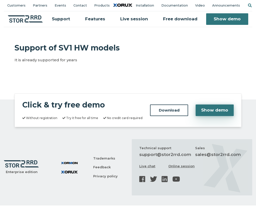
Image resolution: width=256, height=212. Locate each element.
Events (60, 5)
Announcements (226, 5)
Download (169, 110)
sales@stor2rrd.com (218, 154)
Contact (80, 5)
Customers (16, 5)
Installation (145, 5)
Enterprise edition (22, 172)
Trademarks (104, 158)
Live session (134, 18)
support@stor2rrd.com (165, 154)
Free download (180, 18)
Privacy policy (105, 176)
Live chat (147, 166)
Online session (181, 166)
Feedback (102, 167)
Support (61, 18)
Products (102, 5)
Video (200, 5)
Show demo (227, 18)
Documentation (174, 5)
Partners (40, 5)
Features (95, 18)
